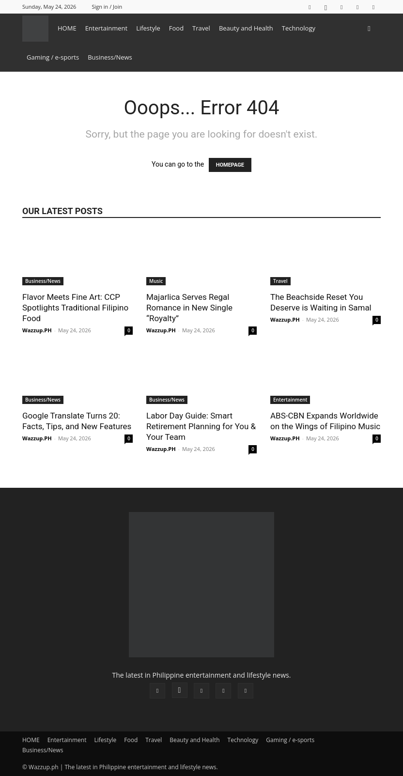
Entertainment (106, 28)
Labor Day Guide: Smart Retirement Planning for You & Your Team (201, 426)
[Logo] (37, 27)
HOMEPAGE (230, 165)
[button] (369, 28)
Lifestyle (148, 28)
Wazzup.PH (37, 330)
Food (176, 28)
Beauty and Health (246, 28)
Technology (298, 28)
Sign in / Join (107, 6)
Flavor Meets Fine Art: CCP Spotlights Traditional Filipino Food (75, 307)
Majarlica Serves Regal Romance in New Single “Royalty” (189, 307)
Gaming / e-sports (53, 57)
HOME (67, 28)
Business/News (110, 57)
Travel (201, 28)
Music (156, 281)
